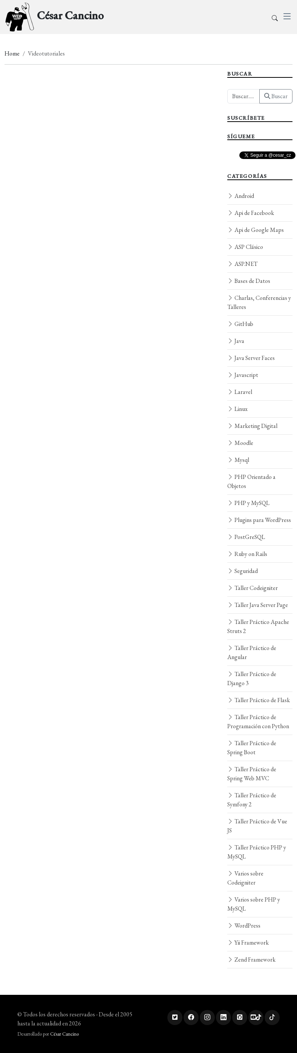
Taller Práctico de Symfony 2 (251, 799)
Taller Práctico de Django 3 (251, 678)
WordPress (243, 925)
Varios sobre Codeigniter (245, 877)
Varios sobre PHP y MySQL (253, 904)
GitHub (240, 324)
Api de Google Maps (255, 230)
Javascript (242, 375)
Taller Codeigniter (252, 588)
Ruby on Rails (247, 554)
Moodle (240, 443)
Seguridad (242, 571)
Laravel (239, 392)
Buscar (276, 96)
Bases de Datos (248, 281)
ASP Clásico (245, 247)
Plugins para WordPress (259, 520)
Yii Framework (248, 942)
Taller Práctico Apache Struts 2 (258, 626)
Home (12, 53)
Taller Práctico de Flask (258, 700)
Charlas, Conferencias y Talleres (259, 302)
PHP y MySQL (248, 503)
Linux (237, 409)
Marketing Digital (252, 426)
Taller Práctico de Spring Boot (251, 747)
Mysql (238, 460)
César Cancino (64, 1034)
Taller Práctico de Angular (251, 652)
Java (235, 341)
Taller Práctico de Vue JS (257, 825)
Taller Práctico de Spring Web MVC (251, 773)
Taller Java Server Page (257, 605)
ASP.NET (242, 264)
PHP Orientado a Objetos (251, 481)
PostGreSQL (246, 537)
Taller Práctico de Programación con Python (258, 721)
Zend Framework (251, 959)
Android (240, 196)
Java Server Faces (251, 358)
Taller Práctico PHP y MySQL (256, 851)
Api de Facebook (250, 213)
